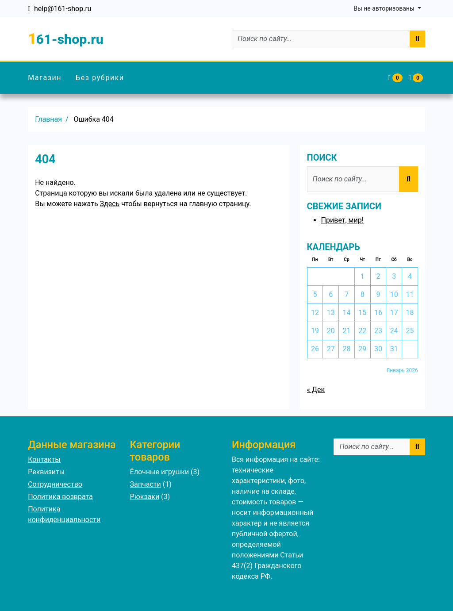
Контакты (44, 459)
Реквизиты (46, 472)
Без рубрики (100, 77)
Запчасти (145, 484)
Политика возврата (60, 496)
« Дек (316, 389)
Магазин (44, 77)
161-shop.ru (66, 38)
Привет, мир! (342, 220)
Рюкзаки (145, 496)
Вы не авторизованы (384, 8)
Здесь (110, 204)
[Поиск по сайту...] (321, 39)
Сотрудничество (55, 484)
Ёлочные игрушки (159, 472)
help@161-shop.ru (63, 8)
